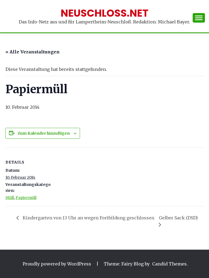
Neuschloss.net (105, 13)
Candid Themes (169, 264)
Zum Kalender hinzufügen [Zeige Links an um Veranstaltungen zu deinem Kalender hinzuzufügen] (44, 133)
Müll (9, 197)
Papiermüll (26, 197)
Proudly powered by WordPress (57, 264)
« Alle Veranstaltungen (32, 52)
